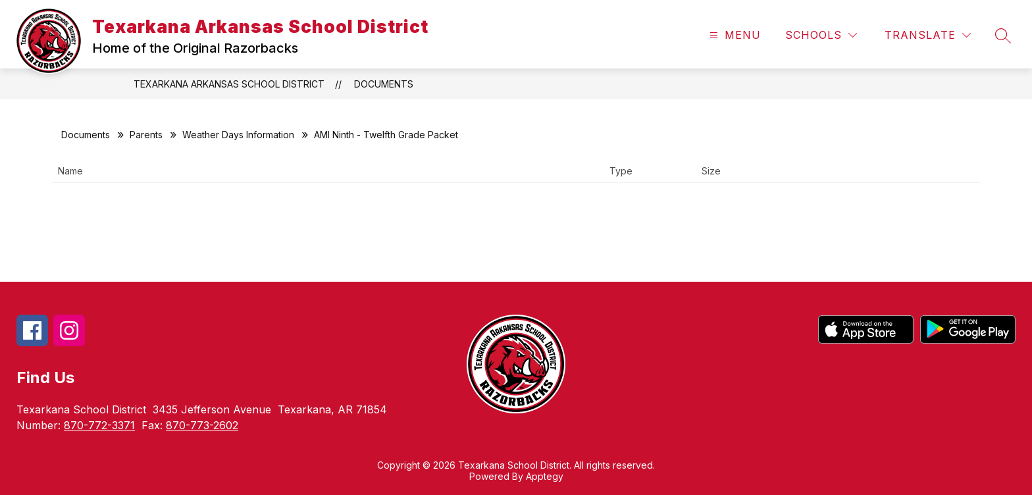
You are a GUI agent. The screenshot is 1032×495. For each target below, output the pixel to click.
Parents (146, 134)
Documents (383, 84)
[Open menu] (733, 35)
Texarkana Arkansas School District (229, 84)
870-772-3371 (99, 425)
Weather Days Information (238, 134)
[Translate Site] (927, 35)
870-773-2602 (202, 425)
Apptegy (544, 476)
